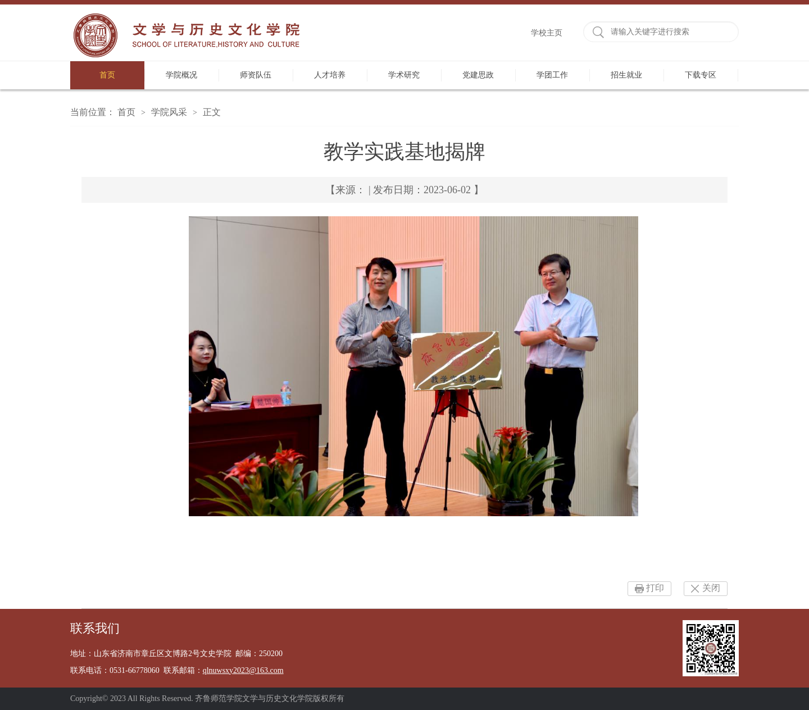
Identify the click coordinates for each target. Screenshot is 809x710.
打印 (655, 588)
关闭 (711, 588)
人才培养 (330, 75)
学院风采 (169, 112)
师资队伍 (255, 75)
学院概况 (181, 75)
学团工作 (552, 75)
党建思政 (478, 75)
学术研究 (404, 75)
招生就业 (626, 75)
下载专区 (700, 75)
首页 (107, 75)
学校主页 (546, 33)
